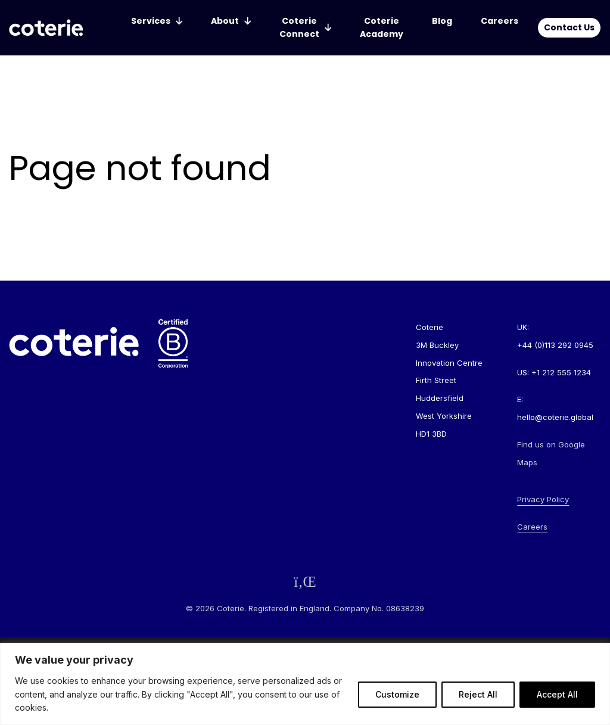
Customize (397, 694)
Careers (499, 21)
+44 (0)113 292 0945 (555, 345)
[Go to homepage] (46, 27)
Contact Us (569, 27)
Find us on (551, 453)
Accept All (557, 694)
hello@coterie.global (555, 417)
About (225, 21)
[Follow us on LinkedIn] (305, 581)
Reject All (478, 694)
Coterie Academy (381, 27)
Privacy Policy (543, 499)
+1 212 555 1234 (561, 372)
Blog (442, 21)
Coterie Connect (299, 27)
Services (150, 21)
